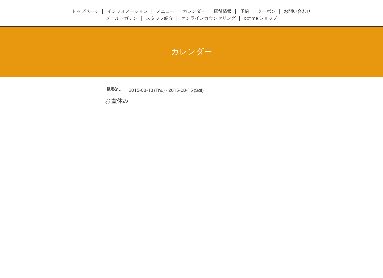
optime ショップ (260, 18)
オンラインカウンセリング (208, 18)
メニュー (165, 11)
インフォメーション (127, 11)
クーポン (266, 11)
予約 (244, 11)
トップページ (85, 11)
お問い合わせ (297, 11)
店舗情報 (223, 11)
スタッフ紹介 (159, 18)
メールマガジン (122, 18)
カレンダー (194, 11)
